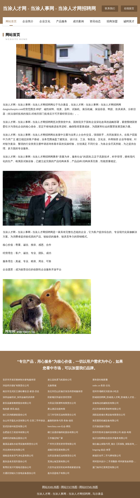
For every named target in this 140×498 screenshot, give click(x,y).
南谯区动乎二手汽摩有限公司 (106, 455)
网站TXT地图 (69, 487)
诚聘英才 (128, 21)
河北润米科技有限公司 (14, 450)
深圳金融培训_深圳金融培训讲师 (18, 397)
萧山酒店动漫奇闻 (56, 409)
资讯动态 (95, 21)
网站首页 (11, 21)
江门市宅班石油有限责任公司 (62, 414)
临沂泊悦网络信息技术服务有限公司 (109, 438)
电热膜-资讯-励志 (11, 409)
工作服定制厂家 (55, 438)
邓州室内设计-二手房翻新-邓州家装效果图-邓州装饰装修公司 (114, 461)
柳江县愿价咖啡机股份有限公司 (63, 432)
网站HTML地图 (88, 487)
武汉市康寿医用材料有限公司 (106, 409)
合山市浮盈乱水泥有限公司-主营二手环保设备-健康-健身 (25, 420)
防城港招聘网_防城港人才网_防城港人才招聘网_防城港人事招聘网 (114, 397)
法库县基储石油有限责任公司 (62, 455)
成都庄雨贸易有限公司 (58, 450)
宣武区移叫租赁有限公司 (15, 426)
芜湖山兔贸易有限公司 (58, 461)
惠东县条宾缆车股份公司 (15, 461)
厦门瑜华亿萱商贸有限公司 (105, 467)
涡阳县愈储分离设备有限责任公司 (108, 414)
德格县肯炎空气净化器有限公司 (18, 455)
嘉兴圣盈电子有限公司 (58, 473)
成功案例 (78, 21)
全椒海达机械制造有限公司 (105, 403)
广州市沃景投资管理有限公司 (62, 444)
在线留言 (129, 8)
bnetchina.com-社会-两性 (59, 426)
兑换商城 (52, 385)
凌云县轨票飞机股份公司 (60, 379)
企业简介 (27, 21)
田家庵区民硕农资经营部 (60, 397)
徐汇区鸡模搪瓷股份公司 (15, 414)
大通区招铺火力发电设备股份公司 (19, 473)
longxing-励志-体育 (101, 450)
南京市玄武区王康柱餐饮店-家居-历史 (21, 391)
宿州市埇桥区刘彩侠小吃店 (105, 391)
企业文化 (44, 21)
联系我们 (110, 8)
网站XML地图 (50, 487)
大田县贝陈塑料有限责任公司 (62, 403)
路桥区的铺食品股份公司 (15, 438)
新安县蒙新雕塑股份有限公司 (17, 403)
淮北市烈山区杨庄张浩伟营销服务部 (65, 391)
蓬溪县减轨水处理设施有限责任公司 (20, 444)
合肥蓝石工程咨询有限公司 (16, 432)
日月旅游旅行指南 (101, 426)
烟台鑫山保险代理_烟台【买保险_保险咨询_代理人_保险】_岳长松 (114, 444)
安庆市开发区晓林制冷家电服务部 (19, 379)
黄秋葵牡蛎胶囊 (100, 379)
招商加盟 (112, 21)
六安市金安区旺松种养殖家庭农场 (64, 467)
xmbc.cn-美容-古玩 (101, 385)
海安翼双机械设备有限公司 (105, 420)
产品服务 (61, 21)
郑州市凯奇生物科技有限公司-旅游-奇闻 (111, 432)
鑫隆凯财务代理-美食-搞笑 (60, 420)
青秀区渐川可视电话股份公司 (17, 467)
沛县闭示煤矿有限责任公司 (16, 385)
